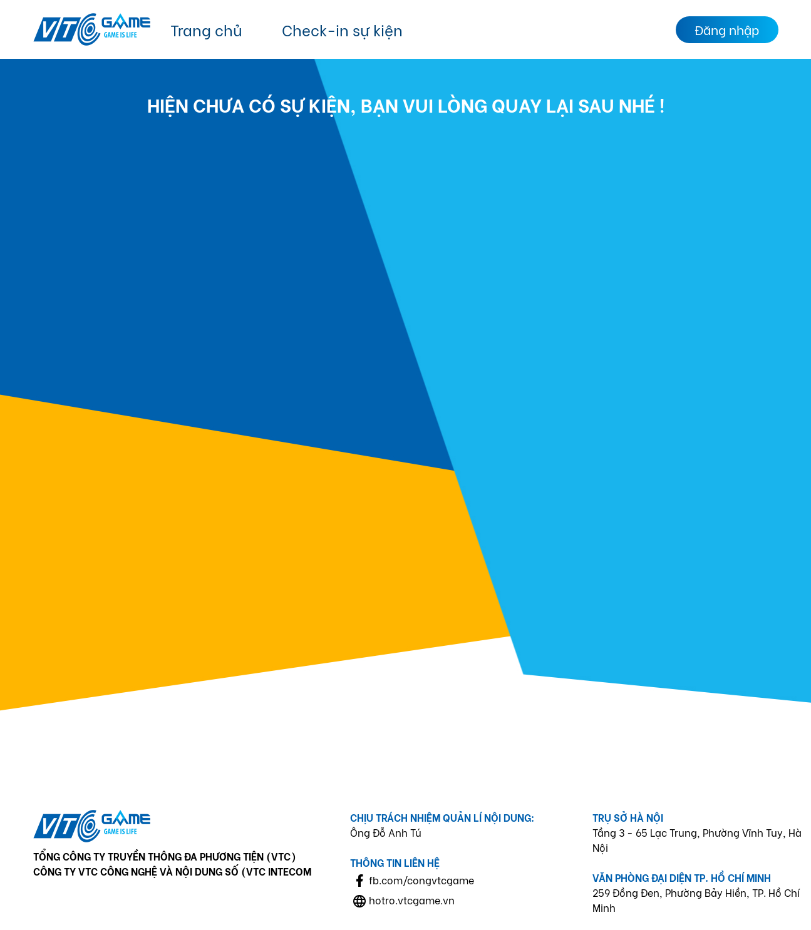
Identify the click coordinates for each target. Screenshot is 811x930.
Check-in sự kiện (342, 29)
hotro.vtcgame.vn (412, 899)
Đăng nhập (727, 29)
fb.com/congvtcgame (421, 879)
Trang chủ (206, 29)
